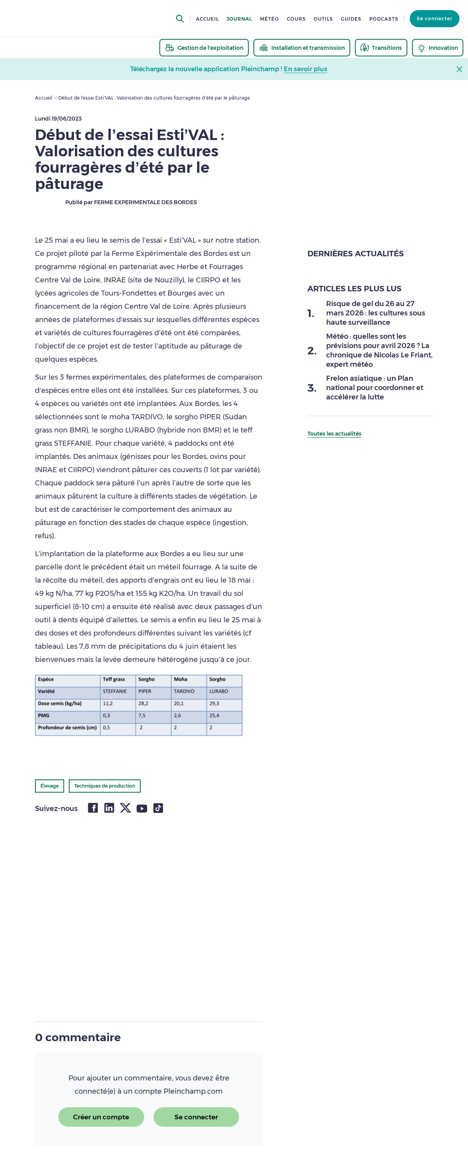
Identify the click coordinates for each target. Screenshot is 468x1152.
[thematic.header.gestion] (204, 47)
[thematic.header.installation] (301, 47)
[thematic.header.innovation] (437, 47)
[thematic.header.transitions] (381, 47)
